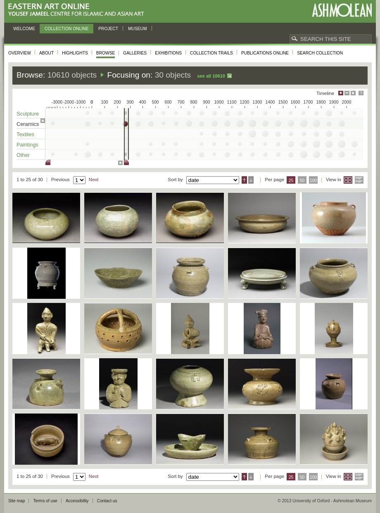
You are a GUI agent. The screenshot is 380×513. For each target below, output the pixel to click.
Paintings (27, 145)
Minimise (346, 93)
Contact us (107, 501)
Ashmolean (342, 10)
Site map (16, 501)
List (359, 180)
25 (291, 180)
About (46, 53)
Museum (137, 28)
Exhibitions (168, 53)
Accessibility (77, 501)
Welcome (24, 28)
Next (94, 179)
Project (108, 28)
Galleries (135, 53)
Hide (353, 93)
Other (23, 155)
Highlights (75, 53)
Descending (251, 180)
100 (313, 180)
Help (361, 93)
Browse (105, 53)
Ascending (244, 180)
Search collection (320, 53)
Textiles (25, 134)
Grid (348, 180)
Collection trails (211, 53)
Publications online (265, 53)
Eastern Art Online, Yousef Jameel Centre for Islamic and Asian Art (78, 10)
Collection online (66, 28)
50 (302, 180)
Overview (19, 53)
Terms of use (45, 501)
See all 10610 (211, 75)
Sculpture (28, 114)
